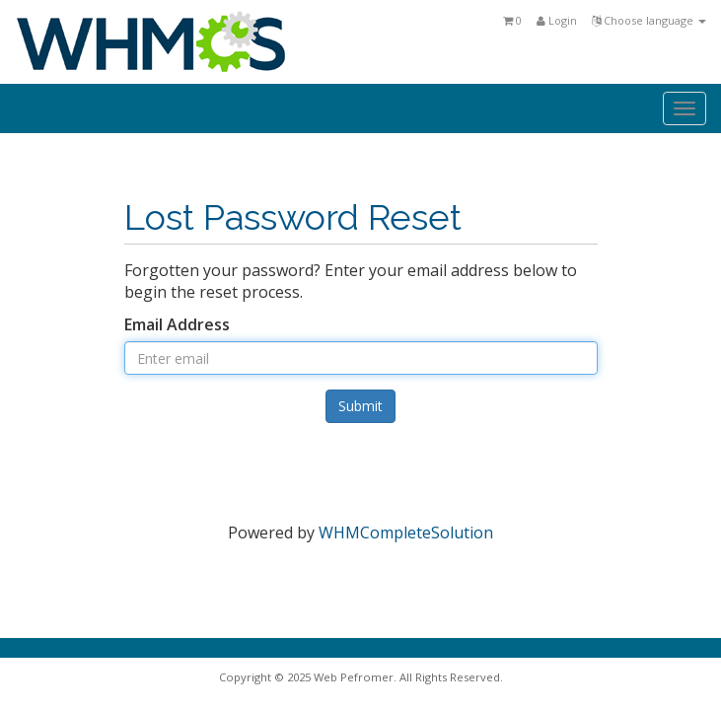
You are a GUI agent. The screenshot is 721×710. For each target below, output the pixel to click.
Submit (360, 405)
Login (557, 20)
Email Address (177, 324)
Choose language (649, 20)
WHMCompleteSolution (406, 532)
